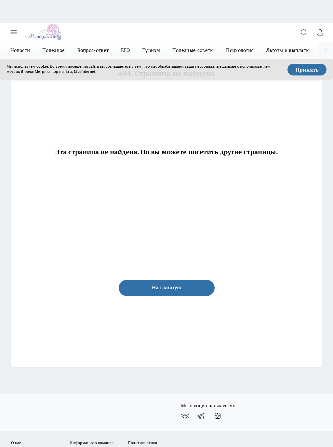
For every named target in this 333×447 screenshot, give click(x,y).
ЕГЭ (125, 50)
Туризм (151, 50)
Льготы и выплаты (288, 50)
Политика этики (142, 442)
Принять (307, 69)
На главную (166, 287)
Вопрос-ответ (93, 50)
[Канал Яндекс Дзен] (217, 416)
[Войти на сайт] (319, 32)
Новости (20, 50)
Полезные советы (193, 50)
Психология (240, 50)
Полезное (53, 50)
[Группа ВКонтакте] (185, 416)
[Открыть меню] (13, 32)
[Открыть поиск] (303, 32)
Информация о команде (91, 442)
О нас (16, 442)
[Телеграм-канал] (201, 416)
